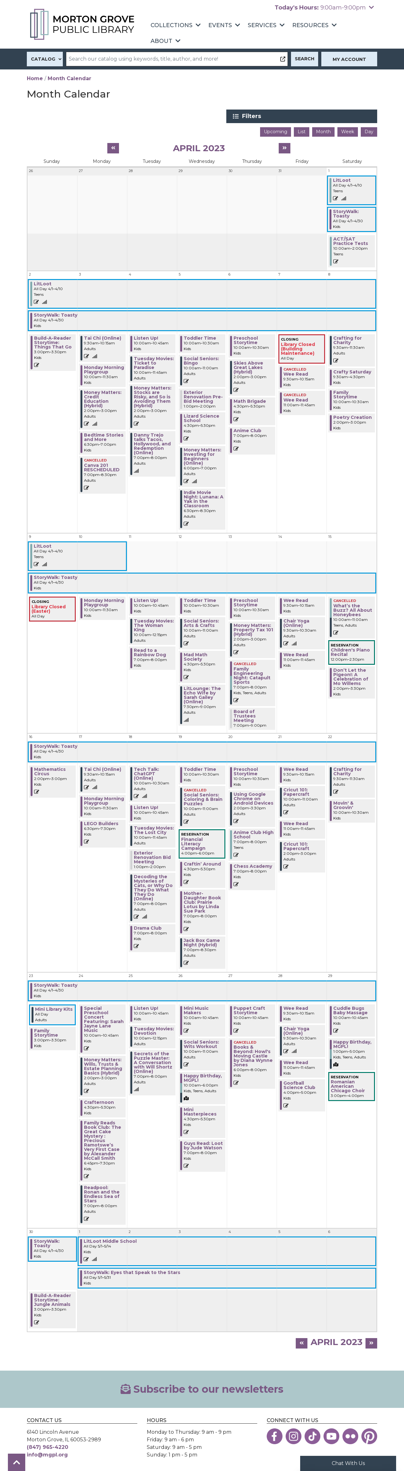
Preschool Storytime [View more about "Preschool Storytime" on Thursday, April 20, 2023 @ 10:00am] (246, 770)
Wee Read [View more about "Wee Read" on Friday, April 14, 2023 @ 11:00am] (295, 654)
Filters (316, 116)
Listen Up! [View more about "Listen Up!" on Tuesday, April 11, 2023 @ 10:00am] (146, 600)
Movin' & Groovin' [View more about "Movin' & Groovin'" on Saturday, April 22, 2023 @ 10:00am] (343, 804)
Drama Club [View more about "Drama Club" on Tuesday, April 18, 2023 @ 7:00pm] (148, 927)
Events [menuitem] (220, 25)
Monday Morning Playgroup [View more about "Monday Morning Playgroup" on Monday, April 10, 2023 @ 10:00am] (104, 602)
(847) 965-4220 (47, 1447)
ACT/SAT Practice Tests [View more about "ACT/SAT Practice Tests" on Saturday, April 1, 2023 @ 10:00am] (350, 240)
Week (347, 131)
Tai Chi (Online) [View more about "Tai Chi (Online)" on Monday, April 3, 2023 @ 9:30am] (102, 337)
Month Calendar (69, 78)
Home (35, 78)
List (302, 131)
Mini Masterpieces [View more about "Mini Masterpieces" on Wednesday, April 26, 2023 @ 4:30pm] (200, 1111)
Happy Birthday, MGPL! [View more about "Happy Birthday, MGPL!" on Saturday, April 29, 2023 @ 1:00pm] (352, 1043)
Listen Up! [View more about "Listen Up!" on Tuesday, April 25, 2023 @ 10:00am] (146, 1007)
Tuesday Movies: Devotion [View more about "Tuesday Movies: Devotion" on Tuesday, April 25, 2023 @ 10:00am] (154, 1030)
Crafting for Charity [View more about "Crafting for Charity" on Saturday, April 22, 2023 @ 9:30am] (347, 770)
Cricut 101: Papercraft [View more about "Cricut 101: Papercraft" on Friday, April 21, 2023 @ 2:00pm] (296, 845)
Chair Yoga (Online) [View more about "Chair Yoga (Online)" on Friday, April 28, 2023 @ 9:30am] (296, 1030)
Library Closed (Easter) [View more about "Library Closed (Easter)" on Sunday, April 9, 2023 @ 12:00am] (49, 608)
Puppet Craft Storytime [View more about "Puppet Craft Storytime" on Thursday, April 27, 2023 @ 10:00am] (249, 1009)
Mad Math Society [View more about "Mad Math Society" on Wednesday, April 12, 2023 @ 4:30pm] (195, 656)
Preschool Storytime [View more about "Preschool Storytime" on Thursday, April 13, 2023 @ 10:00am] (246, 602)
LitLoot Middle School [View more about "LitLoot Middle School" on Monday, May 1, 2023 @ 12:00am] (110, 1240)
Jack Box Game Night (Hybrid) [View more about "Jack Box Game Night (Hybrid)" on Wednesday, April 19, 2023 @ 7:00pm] (202, 942)
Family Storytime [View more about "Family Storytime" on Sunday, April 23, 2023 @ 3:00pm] (46, 1032)
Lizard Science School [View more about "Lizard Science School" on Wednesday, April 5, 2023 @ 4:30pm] (201, 418)
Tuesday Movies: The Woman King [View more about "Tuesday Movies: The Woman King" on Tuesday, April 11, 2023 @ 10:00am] (154, 624)
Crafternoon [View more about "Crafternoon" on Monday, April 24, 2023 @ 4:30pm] (99, 1101)
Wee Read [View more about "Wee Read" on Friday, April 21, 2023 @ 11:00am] (295, 822)
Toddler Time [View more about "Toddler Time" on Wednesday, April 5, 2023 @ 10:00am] (200, 337)
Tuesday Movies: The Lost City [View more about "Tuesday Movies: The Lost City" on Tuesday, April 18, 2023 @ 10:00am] (154, 829)
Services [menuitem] (262, 25)
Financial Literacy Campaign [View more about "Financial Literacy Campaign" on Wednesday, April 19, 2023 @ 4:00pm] (193, 843)
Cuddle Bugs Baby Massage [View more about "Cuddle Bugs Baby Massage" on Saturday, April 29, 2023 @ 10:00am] (350, 1009)
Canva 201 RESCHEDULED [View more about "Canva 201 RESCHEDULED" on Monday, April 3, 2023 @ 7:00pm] (102, 467)
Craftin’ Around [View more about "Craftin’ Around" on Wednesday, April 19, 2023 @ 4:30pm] (202, 863)
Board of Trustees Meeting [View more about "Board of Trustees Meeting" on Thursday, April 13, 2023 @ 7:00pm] (245, 715)
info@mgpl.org (47, 1454)
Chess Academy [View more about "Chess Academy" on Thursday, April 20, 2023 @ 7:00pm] (253, 865)
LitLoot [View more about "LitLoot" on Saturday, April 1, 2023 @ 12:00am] (342, 179)
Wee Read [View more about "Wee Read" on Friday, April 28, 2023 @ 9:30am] (295, 1007)
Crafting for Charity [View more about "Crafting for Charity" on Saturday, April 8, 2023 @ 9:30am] (347, 340)
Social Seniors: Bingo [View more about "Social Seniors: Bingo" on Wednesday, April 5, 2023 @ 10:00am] (201, 360)
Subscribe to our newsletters (202, 1388)
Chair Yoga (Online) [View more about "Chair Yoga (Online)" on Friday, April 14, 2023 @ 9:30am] (296, 622)
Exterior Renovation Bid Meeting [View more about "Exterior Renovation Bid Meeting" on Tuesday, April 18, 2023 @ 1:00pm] (152, 856)
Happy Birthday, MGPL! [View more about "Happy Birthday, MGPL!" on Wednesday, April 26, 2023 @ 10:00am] (203, 1077)
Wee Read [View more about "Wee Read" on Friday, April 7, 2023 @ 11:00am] (295, 399)
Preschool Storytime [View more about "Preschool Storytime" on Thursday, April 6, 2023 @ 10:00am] (246, 340)
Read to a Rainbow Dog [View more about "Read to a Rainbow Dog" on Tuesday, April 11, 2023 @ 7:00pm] (150, 652)
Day (369, 131)
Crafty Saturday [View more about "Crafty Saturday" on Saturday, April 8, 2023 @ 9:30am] (352, 371)
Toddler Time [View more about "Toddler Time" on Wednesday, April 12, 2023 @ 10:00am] (200, 600)
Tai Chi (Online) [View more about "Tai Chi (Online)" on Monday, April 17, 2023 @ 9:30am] (102, 768)
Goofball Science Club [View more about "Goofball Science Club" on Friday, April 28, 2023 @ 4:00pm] (299, 1084)
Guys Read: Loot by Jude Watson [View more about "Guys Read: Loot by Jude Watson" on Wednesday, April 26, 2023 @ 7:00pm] (203, 1145)
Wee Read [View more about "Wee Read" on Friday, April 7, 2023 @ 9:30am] (295, 373)
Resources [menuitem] (310, 25)
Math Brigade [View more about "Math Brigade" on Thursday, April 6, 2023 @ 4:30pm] (250, 400)
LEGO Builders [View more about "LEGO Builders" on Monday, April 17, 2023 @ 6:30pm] (101, 822)
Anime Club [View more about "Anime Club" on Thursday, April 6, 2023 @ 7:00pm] (247, 430)
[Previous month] (113, 147)
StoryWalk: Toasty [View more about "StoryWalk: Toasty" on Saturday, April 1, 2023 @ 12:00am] (346, 213)
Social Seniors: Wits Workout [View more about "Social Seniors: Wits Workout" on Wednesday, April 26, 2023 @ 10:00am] (201, 1043)
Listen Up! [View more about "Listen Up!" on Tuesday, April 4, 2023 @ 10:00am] (146, 337)
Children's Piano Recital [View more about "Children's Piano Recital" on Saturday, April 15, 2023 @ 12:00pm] (350, 651)
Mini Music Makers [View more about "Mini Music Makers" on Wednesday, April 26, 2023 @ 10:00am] (196, 1009)
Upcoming (275, 131)
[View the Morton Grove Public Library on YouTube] (331, 1436)
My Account (349, 59)
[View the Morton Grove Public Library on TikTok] (312, 1436)
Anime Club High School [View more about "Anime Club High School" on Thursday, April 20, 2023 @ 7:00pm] (254, 834)
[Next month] (284, 147)
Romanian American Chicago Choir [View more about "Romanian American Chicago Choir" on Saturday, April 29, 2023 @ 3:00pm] (348, 1085)
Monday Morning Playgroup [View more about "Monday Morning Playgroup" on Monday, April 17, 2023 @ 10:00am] (104, 800)
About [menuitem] (161, 41)
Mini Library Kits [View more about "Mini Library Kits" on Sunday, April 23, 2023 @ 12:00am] (54, 1008)
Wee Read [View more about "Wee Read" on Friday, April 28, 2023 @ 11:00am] (295, 1061)
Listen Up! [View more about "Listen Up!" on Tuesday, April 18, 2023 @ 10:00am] (146, 806)
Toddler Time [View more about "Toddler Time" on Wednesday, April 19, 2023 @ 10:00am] (200, 768)
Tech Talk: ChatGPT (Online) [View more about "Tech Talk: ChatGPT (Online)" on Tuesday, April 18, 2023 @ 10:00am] (146, 772)
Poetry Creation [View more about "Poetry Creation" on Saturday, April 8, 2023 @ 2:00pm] (352, 417)
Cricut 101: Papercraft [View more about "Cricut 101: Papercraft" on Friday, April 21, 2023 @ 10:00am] (296, 791)
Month (323, 131)
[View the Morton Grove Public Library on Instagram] (293, 1436)
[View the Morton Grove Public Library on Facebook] (274, 1436)
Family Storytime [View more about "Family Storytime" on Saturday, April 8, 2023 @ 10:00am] (345, 394)
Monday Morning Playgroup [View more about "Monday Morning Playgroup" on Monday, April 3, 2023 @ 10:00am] (104, 369)
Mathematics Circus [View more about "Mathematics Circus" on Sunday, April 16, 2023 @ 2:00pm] (50, 770)
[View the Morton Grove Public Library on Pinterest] (369, 1436)
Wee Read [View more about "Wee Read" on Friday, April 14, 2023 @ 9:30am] (295, 600)
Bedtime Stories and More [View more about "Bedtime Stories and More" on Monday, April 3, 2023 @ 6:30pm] (103, 437)
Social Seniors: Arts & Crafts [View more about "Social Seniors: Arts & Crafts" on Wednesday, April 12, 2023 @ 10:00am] (201, 622)
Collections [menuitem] (172, 25)
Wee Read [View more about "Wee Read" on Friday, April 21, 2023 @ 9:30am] (295, 768)
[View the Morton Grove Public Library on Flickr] (350, 1436)
